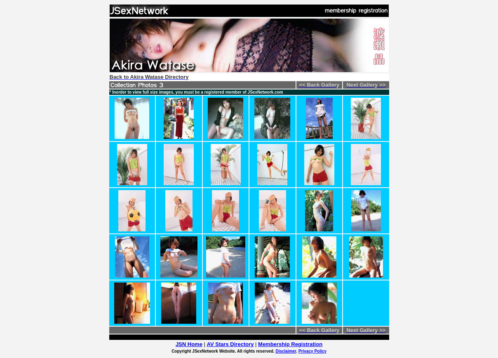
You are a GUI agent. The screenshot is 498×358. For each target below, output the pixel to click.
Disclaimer (285, 351)
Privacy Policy (312, 351)
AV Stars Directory (230, 344)
